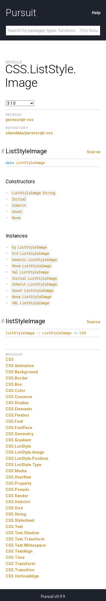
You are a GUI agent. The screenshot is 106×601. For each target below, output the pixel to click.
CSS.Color (15, 390)
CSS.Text (14, 526)
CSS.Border (17, 378)
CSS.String (16, 514)
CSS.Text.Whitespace (26, 545)
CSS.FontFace (19, 427)
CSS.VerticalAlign (22, 576)
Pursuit (21, 12)
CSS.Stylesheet (20, 520)
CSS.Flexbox (17, 415)
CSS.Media (16, 471)
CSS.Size (14, 508)
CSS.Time (15, 557)
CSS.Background (22, 372)
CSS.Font (14, 421)
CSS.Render (17, 496)
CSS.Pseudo (17, 489)
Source (93, 152)
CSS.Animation (20, 365)
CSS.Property (18, 483)
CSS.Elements (19, 409)
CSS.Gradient (18, 440)
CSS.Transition (20, 570)
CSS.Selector (18, 501)
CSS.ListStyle (18, 446)
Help (96, 12)
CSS (10, 359)
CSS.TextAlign (19, 551)
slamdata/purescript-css (29, 133)
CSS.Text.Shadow (22, 533)
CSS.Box (14, 384)
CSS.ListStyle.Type (23, 464)
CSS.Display (17, 402)
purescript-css (20, 119)
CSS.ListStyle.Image (25, 452)
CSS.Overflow (18, 477)
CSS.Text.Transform (25, 539)
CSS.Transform (20, 563)
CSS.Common (19, 397)
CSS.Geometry (19, 434)
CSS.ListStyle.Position (27, 458)
